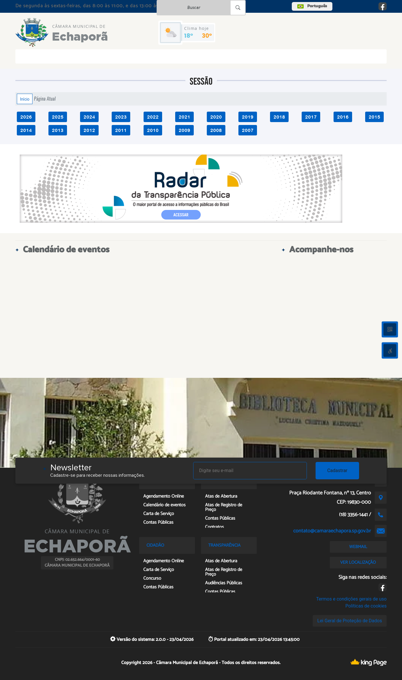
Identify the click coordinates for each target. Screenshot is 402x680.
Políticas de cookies (366, 606)
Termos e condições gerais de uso (351, 599)
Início (24, 99)
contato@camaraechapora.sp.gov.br (332, 531)
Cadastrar (337, 470)
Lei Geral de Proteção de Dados (349, 620)
